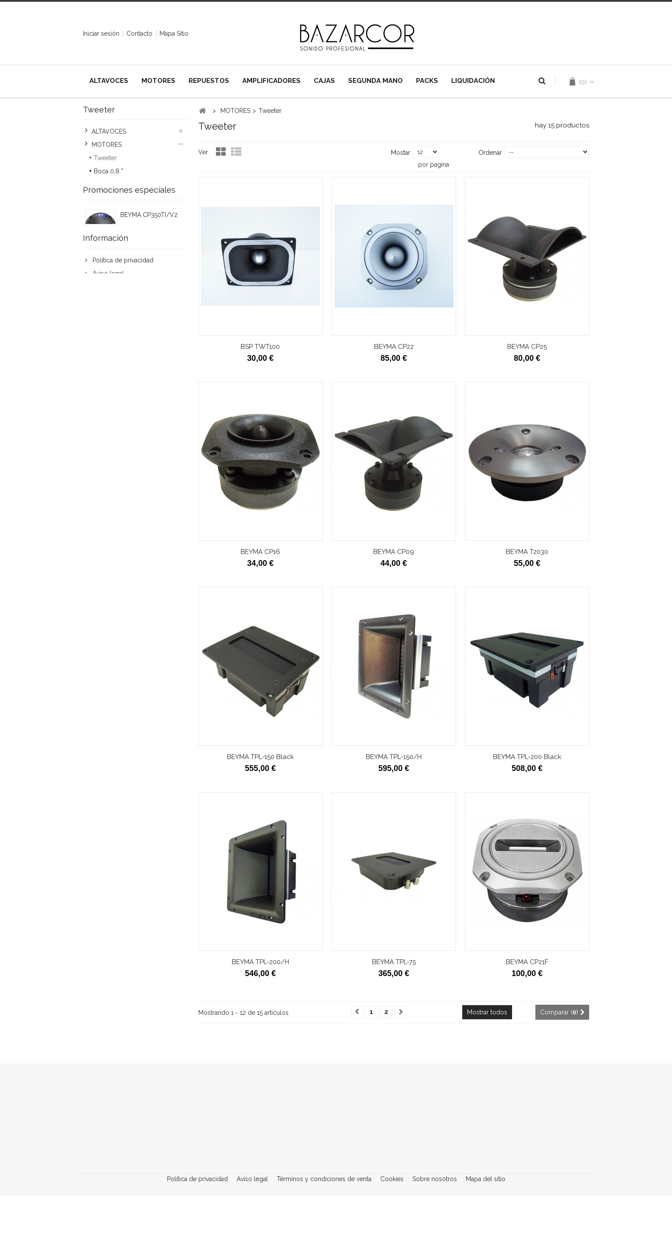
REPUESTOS (209, 81)
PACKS (427, 81)
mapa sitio (174, 33)
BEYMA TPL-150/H (394, 757)
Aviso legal (107, 452)
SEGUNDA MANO (375, 81)
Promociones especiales (129, 318)
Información (105, 415)
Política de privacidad (122, 439)
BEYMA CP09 (393, 552)
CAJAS (324, 81)
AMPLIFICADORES (271, 81)
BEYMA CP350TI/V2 (149, 345)
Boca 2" (104, 212)
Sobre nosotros (435, 1236)
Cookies (103, 479)
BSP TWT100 (260, 347)
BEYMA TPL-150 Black (260, 757)
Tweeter (105, 159)
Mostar (400, 152)
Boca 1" (104, 186)
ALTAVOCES (108, 81)
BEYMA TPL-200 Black (527, 757)
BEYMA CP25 (527, 347)
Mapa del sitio (485, 1236)
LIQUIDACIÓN (473, 81)
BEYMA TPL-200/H (260, 962)
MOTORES (158, 81)
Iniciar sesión (101, 33)
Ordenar (490, 152)
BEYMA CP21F (527, 962)
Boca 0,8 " (108, 172)
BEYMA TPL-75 (394, 962)
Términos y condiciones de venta (139, 465)
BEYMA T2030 (527, 552)
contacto (139, 33)
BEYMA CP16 (260, 552)
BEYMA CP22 (394, 347)
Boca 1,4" (106, 199)
